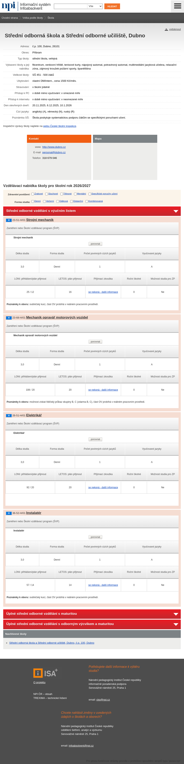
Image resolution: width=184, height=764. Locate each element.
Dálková (63, 201)
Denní (37, 201)
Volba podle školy (33, 17)
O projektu (39, 682)
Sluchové (53, 193)
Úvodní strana (10, 17)
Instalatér (33, 513)
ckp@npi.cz (103, 699)
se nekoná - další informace (103, 292)
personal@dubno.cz (54, 152)
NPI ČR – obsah (42, 694)
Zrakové (38, 193)
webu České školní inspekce (59, 126)
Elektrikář (34, 415)
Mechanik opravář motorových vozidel (57, 317)
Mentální (81, 193)
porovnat (95, 243)
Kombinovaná (95, 201)
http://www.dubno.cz (54, 146)
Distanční (78, 201)
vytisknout (175, 29)
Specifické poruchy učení (104, 193)
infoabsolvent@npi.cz (81, 745)
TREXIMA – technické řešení (50, 698)
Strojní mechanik (39, 220)
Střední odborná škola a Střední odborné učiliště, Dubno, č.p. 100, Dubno (51, 642)
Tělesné (67, 193)
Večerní (50, 201)
